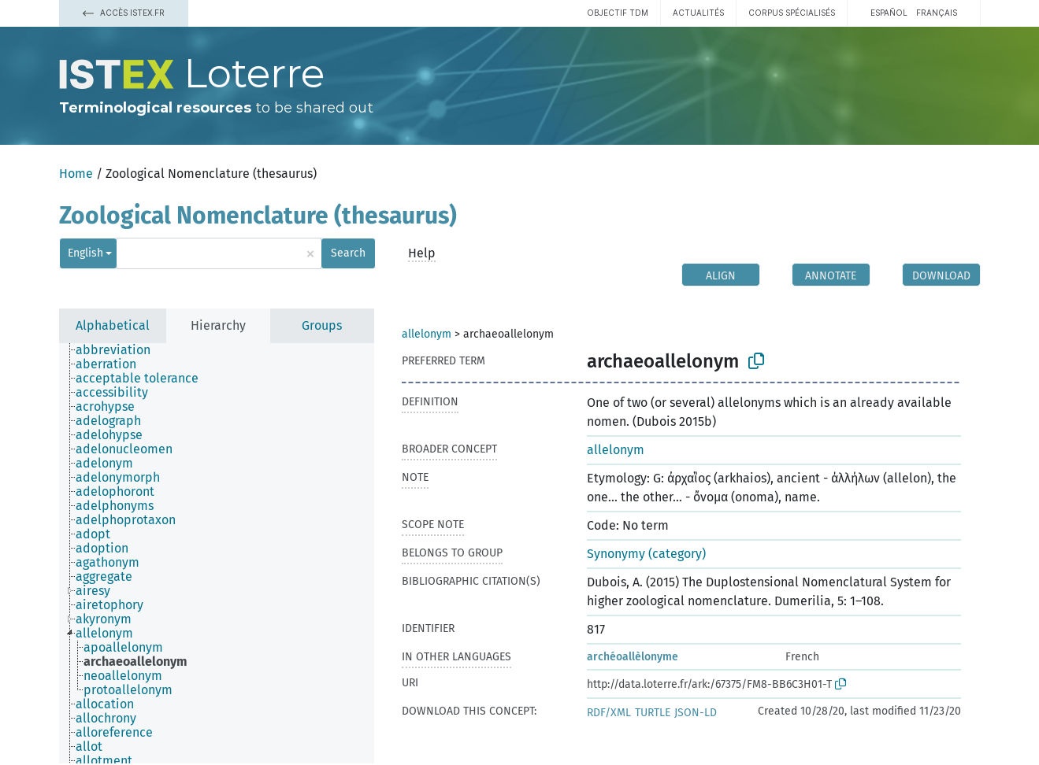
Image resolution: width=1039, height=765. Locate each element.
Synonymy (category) (646, 553)
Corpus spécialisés (791, 12)
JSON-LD (695, 712)
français (936, 12)
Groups (322, 325)
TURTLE (652, 712)
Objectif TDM (617, 12)
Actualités (698, 12)
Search (348, 253)
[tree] (216, 553)
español (888, 12)
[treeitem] (120, 350)
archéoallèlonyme (632, 656)
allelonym (426, 334)
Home (76, 173)
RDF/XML (609, 712)
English (85, 253)
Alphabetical (113, 325)
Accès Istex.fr (124, 12)
